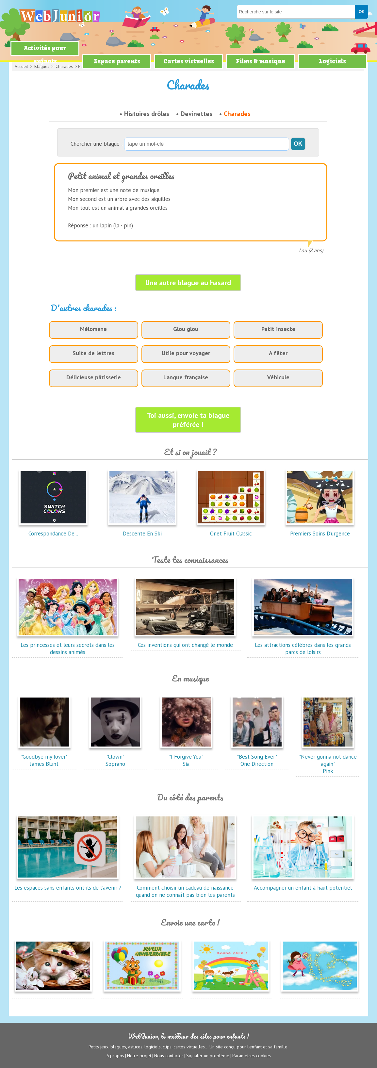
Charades (237, 113)
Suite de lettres (93, 353)
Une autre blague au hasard (188, 282)
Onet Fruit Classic (231, 530)
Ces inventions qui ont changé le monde (185, 641)
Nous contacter (168, 1055)
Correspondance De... (53, 530)
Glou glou (185, 329)
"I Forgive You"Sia (186, 756)
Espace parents (117, 61)
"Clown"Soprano (115, 756)
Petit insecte (278, 329)
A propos (115, 1055)
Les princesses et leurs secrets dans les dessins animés (67, 645)
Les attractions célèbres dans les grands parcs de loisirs (302, 645)
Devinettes (196, 113)
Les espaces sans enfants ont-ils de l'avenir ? (67, 884)
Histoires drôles (146, 113)
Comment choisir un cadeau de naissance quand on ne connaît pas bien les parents (185, 887)
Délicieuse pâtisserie (93, 377)
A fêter (278, 353)
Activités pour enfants (45, 54)
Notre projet (139, 1055)
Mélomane (93, 329)
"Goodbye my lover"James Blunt (44, 756)
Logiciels (332, 61)
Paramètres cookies (251, 1055)
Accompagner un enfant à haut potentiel (302, 884)
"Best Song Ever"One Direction (257, 756)
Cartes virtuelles (189, 61)
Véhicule (278, 377)
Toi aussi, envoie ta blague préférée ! (188, 420)
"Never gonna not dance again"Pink (328, 760)
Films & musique (260, 61)
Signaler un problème (207, 1055)
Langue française (185, 377)
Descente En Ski (142, 530)
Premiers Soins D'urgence (320, 530)
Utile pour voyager (186, 353)
